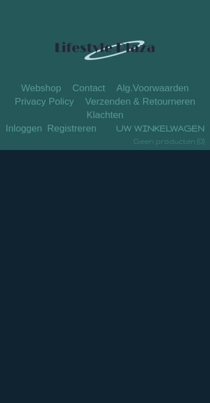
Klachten (104, 115)
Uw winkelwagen (160, 128)
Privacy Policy (44, 101)
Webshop (41, 88)
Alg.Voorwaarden (152, 88)
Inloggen (24, 128)
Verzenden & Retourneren (140, 101)
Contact (88, 88)
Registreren (71, 128)
